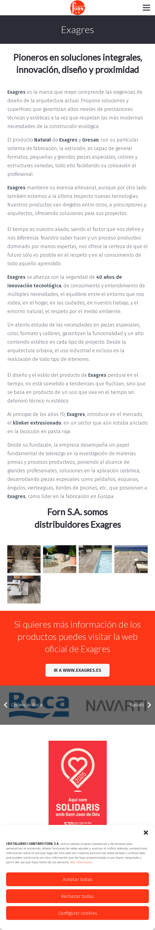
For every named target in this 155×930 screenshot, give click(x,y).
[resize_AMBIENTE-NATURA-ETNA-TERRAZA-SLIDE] (95, 559)
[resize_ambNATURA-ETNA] (131, 559)
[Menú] (146, 7)
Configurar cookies (77, 913)
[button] (146, 833)
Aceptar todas (77, 879)
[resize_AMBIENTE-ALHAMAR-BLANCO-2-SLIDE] (59, 559)
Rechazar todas (77, 896)
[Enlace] (77, 7)
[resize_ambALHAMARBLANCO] (24, 559)
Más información (81, 862)
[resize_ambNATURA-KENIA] (24, 589)
